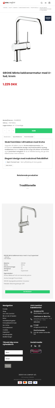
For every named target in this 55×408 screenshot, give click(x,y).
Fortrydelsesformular (10, 323)
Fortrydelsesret (8, 327)
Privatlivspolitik (7, 334)
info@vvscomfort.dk (40, 327)
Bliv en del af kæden (9, 316)
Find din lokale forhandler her (42, 333)
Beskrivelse (7, 137)
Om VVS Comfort (8, 314)
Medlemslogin (7, 337)
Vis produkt (27, 291)
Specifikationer (17, 137)
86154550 (37, 322)
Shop (4, 311)
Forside (5, 309)
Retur (4, 318)
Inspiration (6, 332)
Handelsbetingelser (9, 321)
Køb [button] (34, 131)
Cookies (5, 330)
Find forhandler (28, 137)
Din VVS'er (6, 325)
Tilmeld (8, 366)
